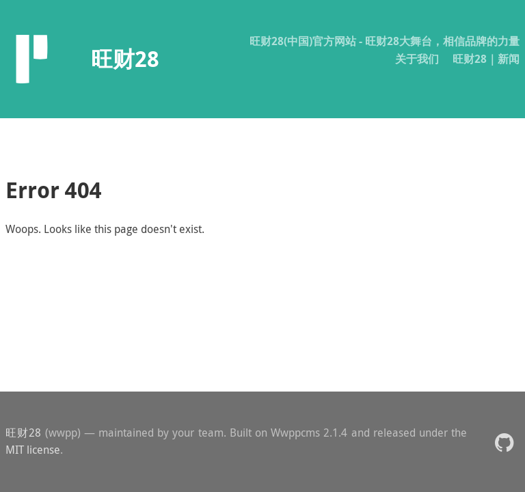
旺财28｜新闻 (486, 58)
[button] (504, 441)
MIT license (32, 449)
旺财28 (23, 432)
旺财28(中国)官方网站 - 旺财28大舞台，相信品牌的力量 (385, 41)
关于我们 (417, 58)
